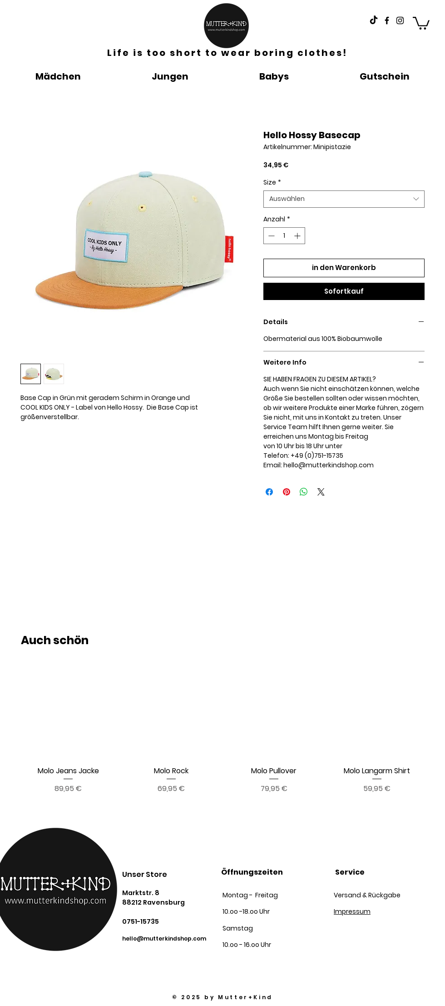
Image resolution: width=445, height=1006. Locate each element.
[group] (222, 729)
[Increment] (298, 236)
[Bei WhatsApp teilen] (303, 491)
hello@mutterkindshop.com (164, 938)
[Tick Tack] (374, 20)
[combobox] (344, 199)
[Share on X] (321, 491)
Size (272, 182)
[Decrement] (270, 236)
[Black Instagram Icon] (400, 20)
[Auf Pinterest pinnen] (286, 491)
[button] (421, 22)
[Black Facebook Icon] (387, 20)
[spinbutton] (284, 236)
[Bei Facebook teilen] (269, 491)
